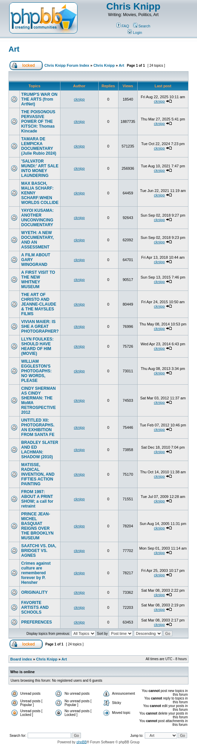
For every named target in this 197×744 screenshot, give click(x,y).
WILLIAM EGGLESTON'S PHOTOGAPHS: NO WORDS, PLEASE (36, 371)
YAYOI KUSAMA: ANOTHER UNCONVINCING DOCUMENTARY (37, 217)
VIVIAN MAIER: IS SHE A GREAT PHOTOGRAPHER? (40, 326)
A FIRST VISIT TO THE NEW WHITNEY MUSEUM (38, 279)
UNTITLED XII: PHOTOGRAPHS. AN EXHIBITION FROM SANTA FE (37, 427)
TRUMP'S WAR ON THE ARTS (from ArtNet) (39, 99)
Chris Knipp (133, 6)
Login (135, 32)
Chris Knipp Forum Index (66, 65)
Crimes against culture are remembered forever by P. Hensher (36, 573)
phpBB (81, 742)
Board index (21, 659)
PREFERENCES (36, 622)
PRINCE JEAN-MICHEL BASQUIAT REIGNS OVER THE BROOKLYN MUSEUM (37, 526)
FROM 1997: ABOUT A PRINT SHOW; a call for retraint (37, 499)
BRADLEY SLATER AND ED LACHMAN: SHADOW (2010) (39, 449)
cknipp (79, 99)
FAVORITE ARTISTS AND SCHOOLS (34, 607)
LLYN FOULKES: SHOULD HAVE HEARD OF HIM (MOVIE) (37, 346)
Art (14, 49)
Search (141, 26)
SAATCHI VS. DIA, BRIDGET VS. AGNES (38, 550)
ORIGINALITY (34, 592)
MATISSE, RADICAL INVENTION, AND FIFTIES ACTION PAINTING (38, 474)
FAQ (122, 26)
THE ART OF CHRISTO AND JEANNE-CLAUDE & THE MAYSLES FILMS (38, 304)
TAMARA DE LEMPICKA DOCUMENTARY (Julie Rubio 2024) (38, 146)
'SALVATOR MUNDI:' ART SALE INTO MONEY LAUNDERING (39, 168)
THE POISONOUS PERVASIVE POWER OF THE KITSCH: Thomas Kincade (38, 121)
